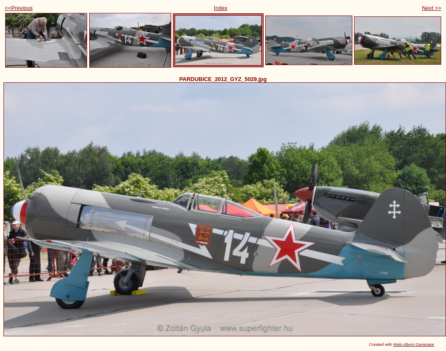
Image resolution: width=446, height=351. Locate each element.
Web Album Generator (413, 344)
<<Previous (19, 8)
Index (220, 8)
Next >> (431, 8)
